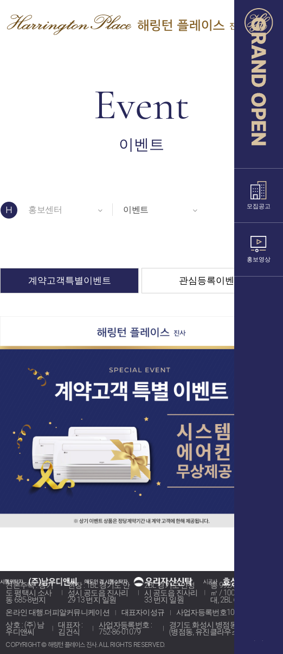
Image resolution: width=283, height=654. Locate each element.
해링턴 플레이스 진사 (125, 22)
